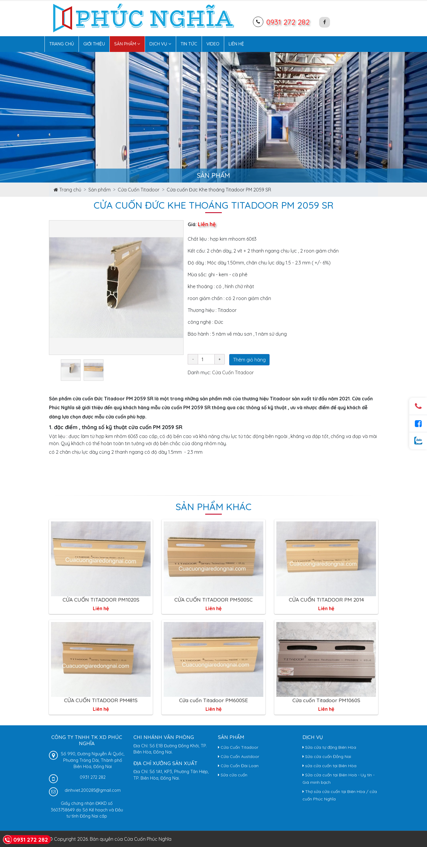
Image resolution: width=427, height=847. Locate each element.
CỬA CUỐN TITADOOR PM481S (101, 700)
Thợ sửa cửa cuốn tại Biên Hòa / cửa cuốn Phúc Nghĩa (339, 795)
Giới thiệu (94, 44)
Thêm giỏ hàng (249, 360)
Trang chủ (61, 44)
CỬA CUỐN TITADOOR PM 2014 (326, 599)
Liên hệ (236, 44)
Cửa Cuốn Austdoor (238, 756)
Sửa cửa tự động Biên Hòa (329, 747)
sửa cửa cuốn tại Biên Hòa (329, 765)
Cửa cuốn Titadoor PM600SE (213, 700)
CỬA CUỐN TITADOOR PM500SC (213, 599)
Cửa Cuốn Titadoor (139, 190)
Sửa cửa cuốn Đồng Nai (326, 756)
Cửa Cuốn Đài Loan (238, 765)
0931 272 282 (288, 21)
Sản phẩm (127, 44)
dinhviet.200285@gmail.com (93, 790)
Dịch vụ (160, 44)
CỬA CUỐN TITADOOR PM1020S (101, 599)
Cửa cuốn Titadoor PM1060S (326, 700)
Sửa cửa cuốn (232, 775)
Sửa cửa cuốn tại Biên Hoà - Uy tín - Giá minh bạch (338, 778)
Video (212, 44)
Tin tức (189, 44)
